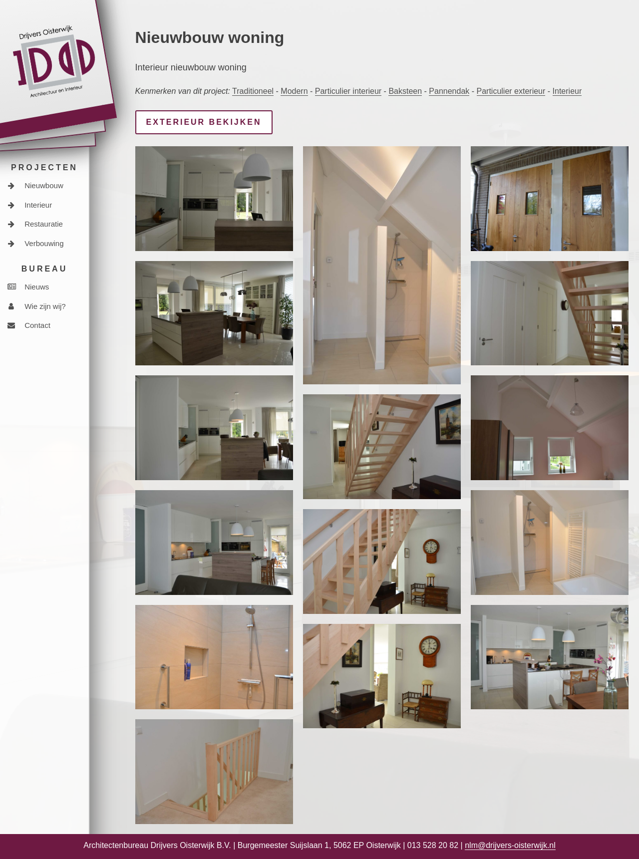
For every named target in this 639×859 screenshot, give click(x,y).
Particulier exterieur (511, 91)
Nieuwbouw (35, 185)
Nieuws (28, 287)
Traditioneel (253, 91)
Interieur (29, 205)
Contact (28, 325)
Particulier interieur (348, 91)
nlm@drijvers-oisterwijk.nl (510, 845)
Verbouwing (35, 243)
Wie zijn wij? (36, 306)
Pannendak (449, 91)
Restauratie (35, 224)
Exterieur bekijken (204, 122)
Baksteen (405, 91)
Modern (294, 91)
